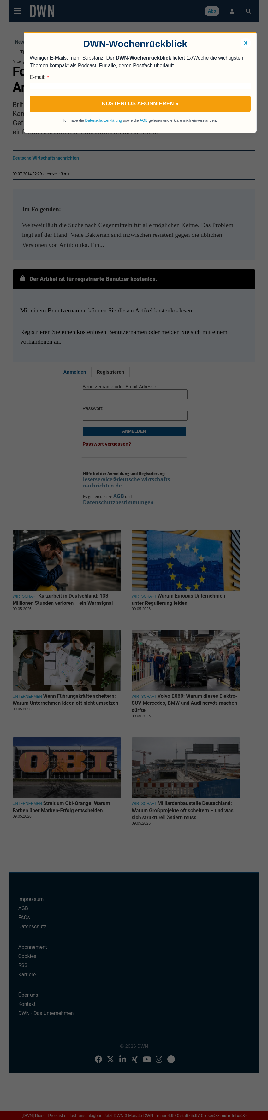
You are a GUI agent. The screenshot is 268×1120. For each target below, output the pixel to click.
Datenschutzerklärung (103, 120)
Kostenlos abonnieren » (140, 104)
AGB (143, 120)
